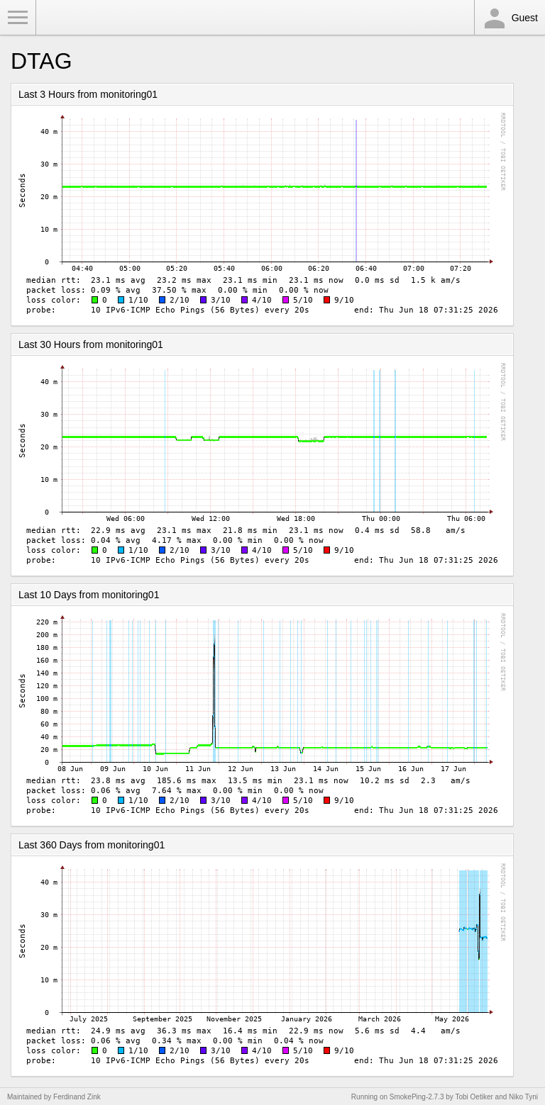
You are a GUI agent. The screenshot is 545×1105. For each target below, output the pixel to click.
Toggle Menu (17, 17)
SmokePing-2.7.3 (417, 1097)
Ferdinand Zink (77, 1097)
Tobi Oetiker (473, 1097)
